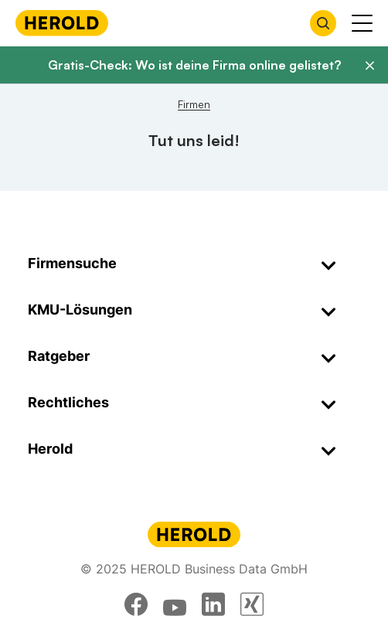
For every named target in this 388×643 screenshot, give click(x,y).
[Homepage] (61, 23)
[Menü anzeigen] (362, 23)
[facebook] (136, 604)
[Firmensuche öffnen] (323, 23)
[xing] (252, 604)
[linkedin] (213, 604)
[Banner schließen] (369, 65)
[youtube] (174, 604)
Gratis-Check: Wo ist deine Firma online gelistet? (194, 65)
